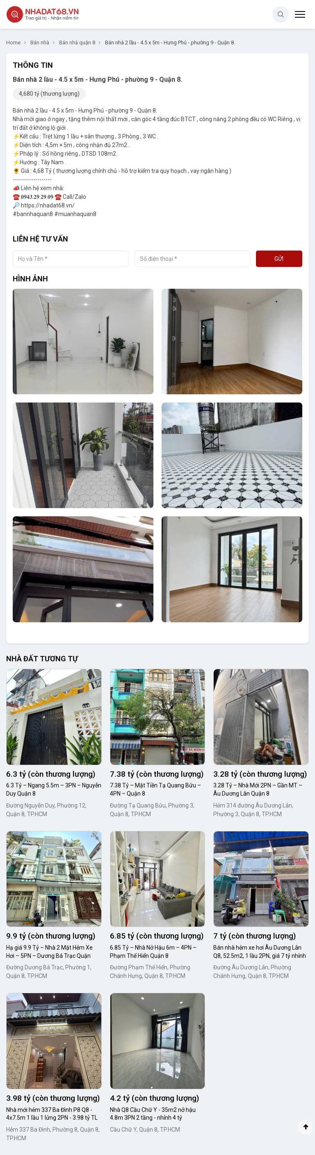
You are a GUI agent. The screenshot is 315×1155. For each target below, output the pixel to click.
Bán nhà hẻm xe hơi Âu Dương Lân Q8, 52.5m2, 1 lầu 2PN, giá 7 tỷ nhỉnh (259, 951)
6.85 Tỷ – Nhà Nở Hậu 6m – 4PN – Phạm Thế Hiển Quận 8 (153, 951)
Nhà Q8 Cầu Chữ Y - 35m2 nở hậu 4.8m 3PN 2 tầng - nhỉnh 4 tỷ (153, 1114)
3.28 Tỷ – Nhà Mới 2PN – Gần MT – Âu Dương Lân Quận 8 (257, 789)
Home (13, 42)
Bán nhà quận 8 (77, 42)
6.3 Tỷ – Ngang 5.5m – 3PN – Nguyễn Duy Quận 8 (53, 789)
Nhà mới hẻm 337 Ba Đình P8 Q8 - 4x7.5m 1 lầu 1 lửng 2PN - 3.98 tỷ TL (52, 1114)
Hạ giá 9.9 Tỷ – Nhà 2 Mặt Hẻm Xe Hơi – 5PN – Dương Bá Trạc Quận (49, 951)
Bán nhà (39, 42)
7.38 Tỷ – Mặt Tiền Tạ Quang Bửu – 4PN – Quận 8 (155, 789)
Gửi (278, 258)
